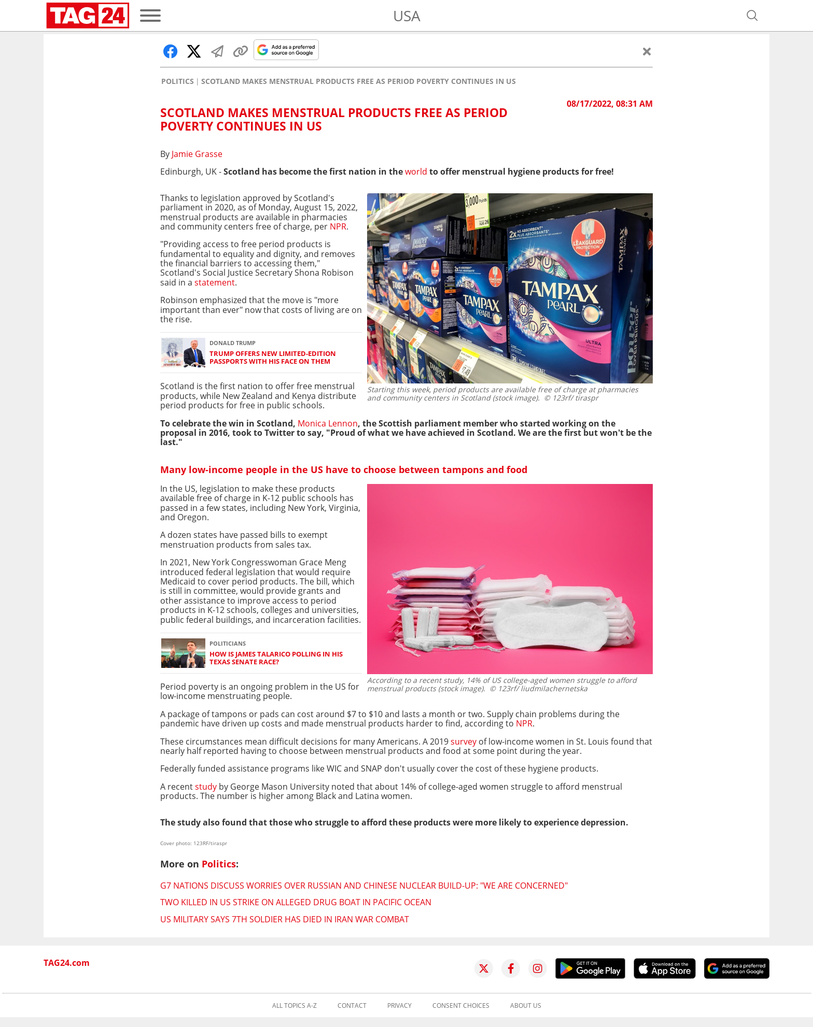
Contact (352, 1005)
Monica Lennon (328, 423)
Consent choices (460, 1005)
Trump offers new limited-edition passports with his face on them (272, 358)
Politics (177, 81)
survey (463, 741)
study (206, 786)
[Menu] (150, 15)
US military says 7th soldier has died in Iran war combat (284, 919)
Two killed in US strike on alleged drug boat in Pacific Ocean (295, 902)
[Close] (647, 51)
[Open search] (752, 15)
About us (525, 1005)
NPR (338, 226)
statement (214, 282)
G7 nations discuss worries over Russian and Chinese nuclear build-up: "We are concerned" (364, 885)
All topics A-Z (294, 1005)
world (416, 171)
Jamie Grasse (197, 154)
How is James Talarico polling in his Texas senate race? (276, 658)
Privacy (399, 1005)
